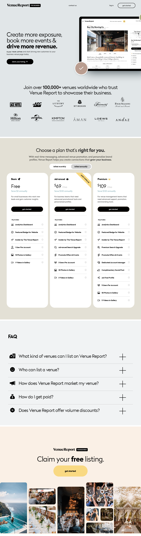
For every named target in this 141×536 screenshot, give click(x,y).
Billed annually (81, 166)
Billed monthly (60, 166)
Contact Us (73, 5)
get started (126, 5)
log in (111, 5)
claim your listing (19, 62)
